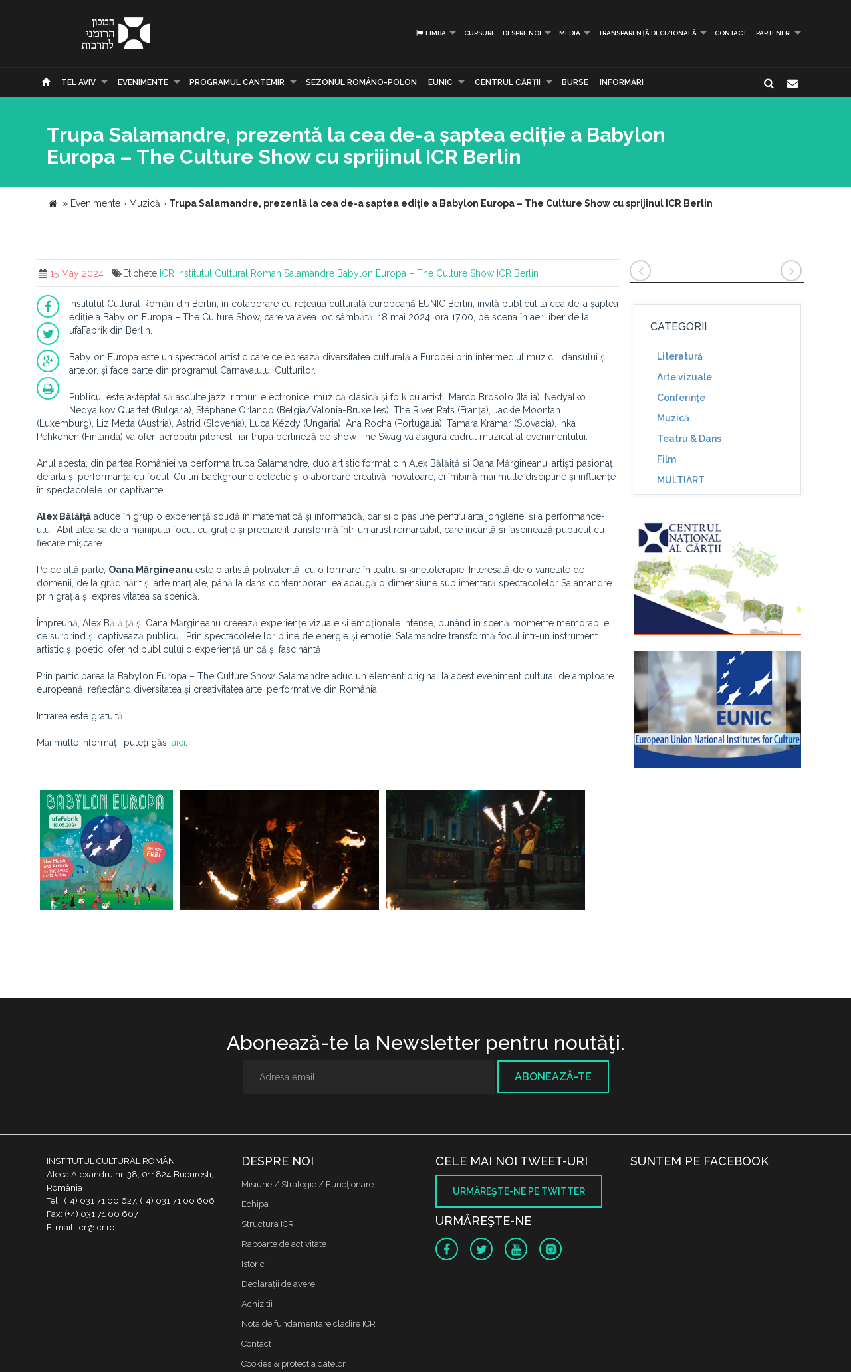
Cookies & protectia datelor (293, 1364)
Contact (731, 33)
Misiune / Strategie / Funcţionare (307, 1184)
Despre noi (522, 33)
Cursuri (478, 33)
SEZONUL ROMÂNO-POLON (361, 82)
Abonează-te (553, 1076)
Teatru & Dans (689, 438)
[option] (106, 851)
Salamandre (309, 273)
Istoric (253, 1264)
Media (569, 33)
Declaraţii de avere (278, 1284)
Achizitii (257, 1304)
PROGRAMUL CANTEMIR (237, 82)
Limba (430, 33)
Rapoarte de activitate (283, 1244)
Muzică (673, 418)
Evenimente (143, 82)
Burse (575, 82)
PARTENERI (773, 33)
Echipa (255, 1204)
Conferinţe (681, 397)
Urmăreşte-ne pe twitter (519, 1191)
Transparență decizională (647, 33)
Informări (622, 82)
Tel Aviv (78, 82)
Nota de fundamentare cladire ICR (308, 1324)
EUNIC (440, 82)
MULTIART (681, 480)
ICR (167, 273)
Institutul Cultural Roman (229, 273)
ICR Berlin (518, 273)
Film (666, 459)
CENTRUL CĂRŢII (508, 82)
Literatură (680, 356)
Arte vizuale (684, 377)
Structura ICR (267, 1224)
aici (178, 742)
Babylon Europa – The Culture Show (415, 273)
